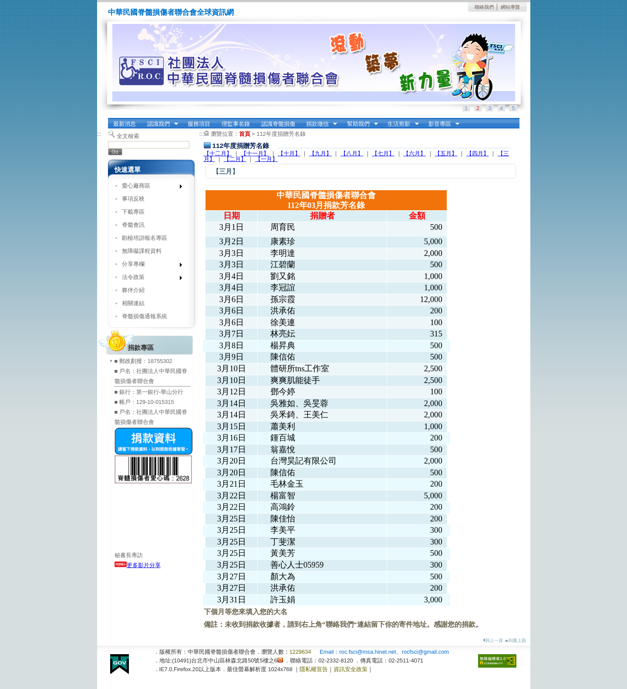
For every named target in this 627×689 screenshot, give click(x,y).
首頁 (244, 134)
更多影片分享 (138, 565)
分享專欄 (149, 266)
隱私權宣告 (314, 669)
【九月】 (320, 153)
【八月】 (351, 153)
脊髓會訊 (133, 225)
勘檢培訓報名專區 (144, 238)
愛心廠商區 (149, 187)
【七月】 (383, 153)
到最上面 (515, 640)
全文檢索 (128, 136)
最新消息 (124, 124)
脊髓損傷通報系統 (144, 316)
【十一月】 (255, 153)
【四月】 (477, 153)
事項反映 (133, 198)
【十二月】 (218, 153)
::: (99, 134)
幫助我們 (359, 124)
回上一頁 (493, 640)
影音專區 (441, 124)
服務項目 (199, 124)
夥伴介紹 (133, 290)
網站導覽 (510, 7)
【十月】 (289, 153)
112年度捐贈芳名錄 (280, 134)
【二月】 (235, 159)
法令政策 (149, 279)
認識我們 (160, 124)
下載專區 (133, 211)
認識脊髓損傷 (278, 124)
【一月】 (266, 159)
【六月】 (414, 153)
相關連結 (133, 303)
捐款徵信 (318, 124)
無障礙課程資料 (142, 251)
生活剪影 (400, 124)
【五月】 (446, 153)
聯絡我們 (484, 7)
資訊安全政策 (350, 669)
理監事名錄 (236, 124)
